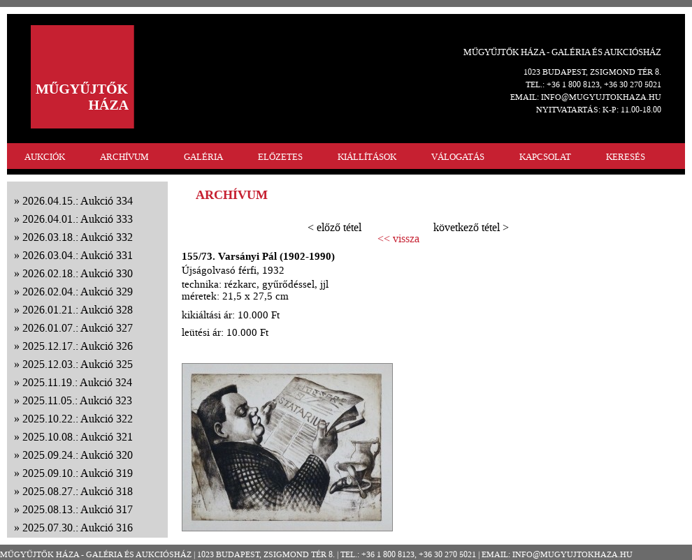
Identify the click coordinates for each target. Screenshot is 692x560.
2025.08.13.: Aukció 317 (77, 509)
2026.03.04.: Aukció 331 (77, 255)
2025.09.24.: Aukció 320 (77, 455)
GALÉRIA (203, 157)
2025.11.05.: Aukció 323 (77, 400)
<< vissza (398, 238)
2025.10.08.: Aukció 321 (77, 436)
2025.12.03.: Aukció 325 (77, 364)
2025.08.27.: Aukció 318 (77, 491)
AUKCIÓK (44, 157)
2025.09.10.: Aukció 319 (77, 473)
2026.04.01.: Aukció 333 (77, 219)
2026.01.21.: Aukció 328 (77, 309)
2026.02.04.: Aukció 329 (77, 291)
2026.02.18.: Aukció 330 (77, 273)
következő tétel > (471, 227)
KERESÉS (625, 157)
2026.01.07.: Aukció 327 (77, 327)
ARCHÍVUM (124, 157)
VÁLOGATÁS (457, 157)
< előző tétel (334, 227)
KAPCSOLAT (545, 157)
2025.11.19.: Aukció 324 (77, 382)
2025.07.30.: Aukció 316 (77, 527)
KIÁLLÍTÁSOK (367, 157)
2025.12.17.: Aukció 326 (77, 346)
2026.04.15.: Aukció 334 (77, 200)
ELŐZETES (280, 157)
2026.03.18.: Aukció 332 (77, 237)
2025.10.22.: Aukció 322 (77, 418)
